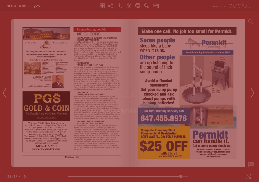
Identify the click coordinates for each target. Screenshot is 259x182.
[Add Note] (250, 165)
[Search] (250, 21)
